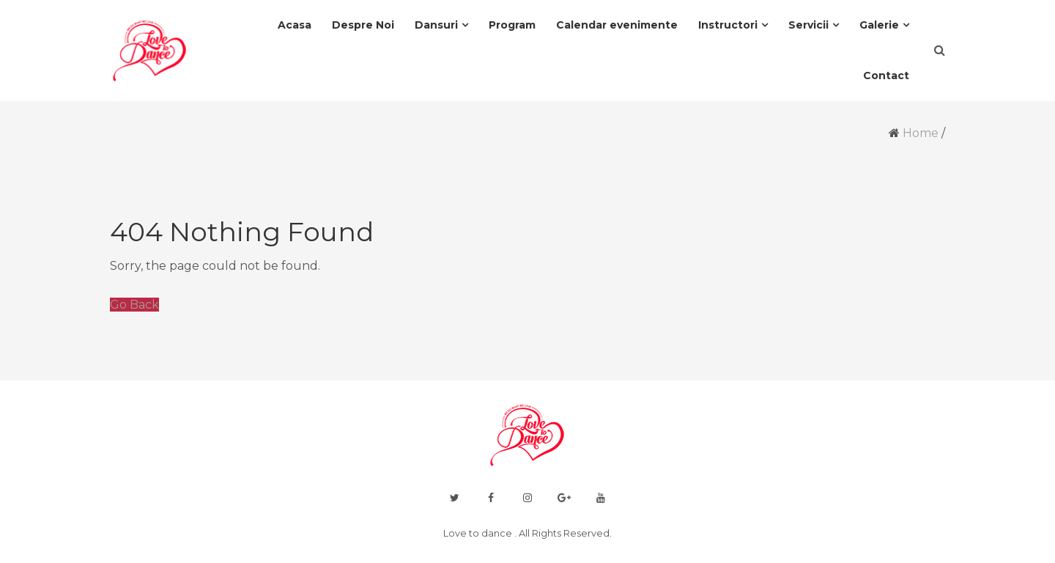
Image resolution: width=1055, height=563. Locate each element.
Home (921, 133)
